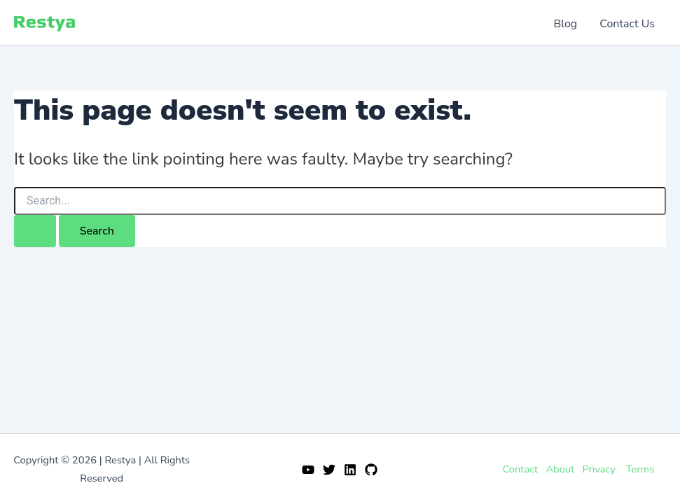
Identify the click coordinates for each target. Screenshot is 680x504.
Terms (640, 469)
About (560, 469)
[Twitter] (329, 469)
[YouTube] (308, 469)
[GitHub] (371, 469)
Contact (520, 469)
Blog (566, 23)
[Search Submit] (35, 231)
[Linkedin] (350, 469)
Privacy (598, 469)
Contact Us (627, 23)
